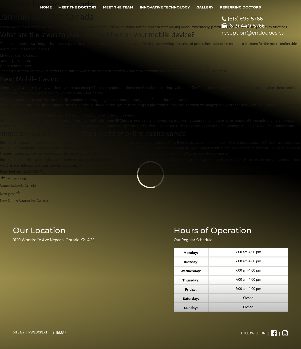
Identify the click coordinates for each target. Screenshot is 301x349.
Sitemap (59, 333)
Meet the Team (118, 7)
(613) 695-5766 (242, 19)
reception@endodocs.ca (253, 33)
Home (46, 7)
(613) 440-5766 (243, 26)
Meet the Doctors (77, 7)
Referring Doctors (240, 7)
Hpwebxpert (36, 332)
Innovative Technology (165, 7)
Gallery (204, 7)
